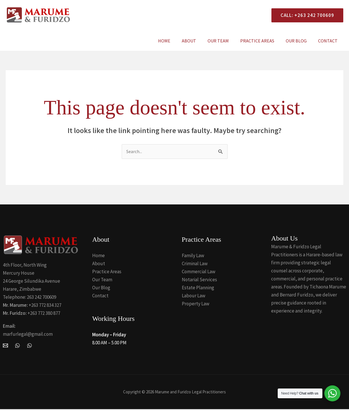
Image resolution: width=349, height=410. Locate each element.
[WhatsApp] (17, 346)
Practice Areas (263, 41)
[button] (305, 15)
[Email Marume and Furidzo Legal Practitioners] (5, 346)
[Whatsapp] (29, 346)
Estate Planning (198, 288)
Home (177, 41)
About (199, 41)
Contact (329, 41)
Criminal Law (195, 264)
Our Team (226, 41)
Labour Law (193, 296)
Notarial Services (199, 280)
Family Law (193, 256)
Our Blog (299, 41)
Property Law (195, 304)
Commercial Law (198, 272)
